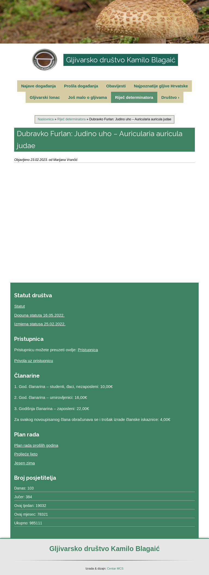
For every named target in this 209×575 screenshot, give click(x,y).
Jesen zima (24, 463)
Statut (19, 306)
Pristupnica (88, 349)
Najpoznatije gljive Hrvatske (161, 86)
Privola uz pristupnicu (33, 360)
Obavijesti (116, 86)
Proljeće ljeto (26, 454)
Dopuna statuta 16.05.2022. (39, 315)
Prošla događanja (81, 86)
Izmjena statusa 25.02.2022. (39, 324)
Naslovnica (46, 119)
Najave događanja (38, 86)
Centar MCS (115, 568)
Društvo (170, 97)
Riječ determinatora (134, 97)
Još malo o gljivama (87, 97)
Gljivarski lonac (45, 97)
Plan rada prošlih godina (36, 445)
